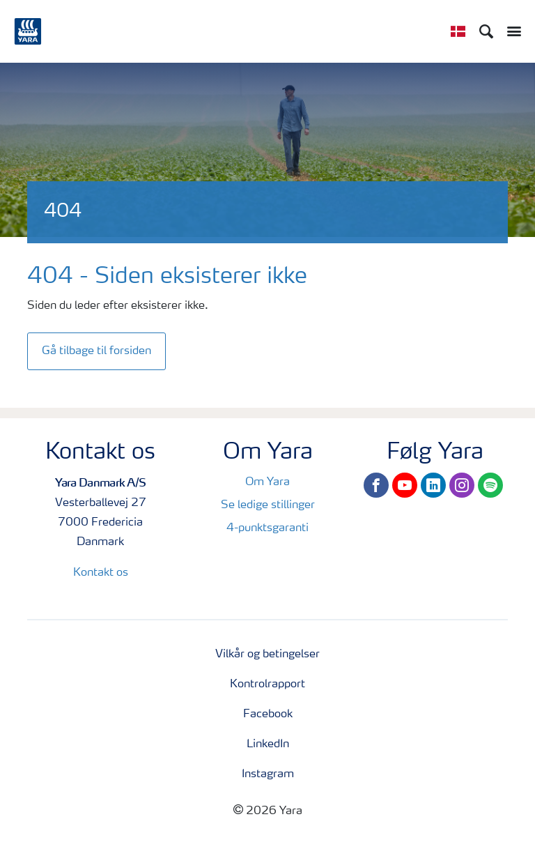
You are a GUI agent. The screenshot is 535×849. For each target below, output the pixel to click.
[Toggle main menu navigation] (510, 31)
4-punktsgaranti (267, 528)
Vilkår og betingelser (267, 654)
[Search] (486, 31)
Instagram (268, 774)
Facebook (268, 714)
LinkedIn (268, 744)
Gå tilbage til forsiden (96, 351)
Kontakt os (100, 573)
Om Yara (267, 482)
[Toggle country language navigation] (458, 31)
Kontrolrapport (267, 684)
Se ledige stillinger (268, 505)
